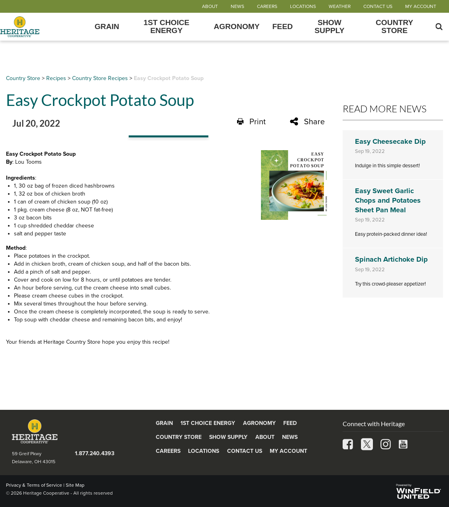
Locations (303, 6)
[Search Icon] (439, 27)
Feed (283, 27)
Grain (106, 27)
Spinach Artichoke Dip (391, 259)
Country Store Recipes (100, 78)
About (210, 6)
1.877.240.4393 (94, 453)
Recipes (56, 78)
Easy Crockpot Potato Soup (169, 78)
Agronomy (236, 27)
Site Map (75, 485)
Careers (267, 6)
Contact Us (377, 6)
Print (251, 121)
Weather (340, 6)
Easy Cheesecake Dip (390, 141)
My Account (420, 6)
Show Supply (329, 27)
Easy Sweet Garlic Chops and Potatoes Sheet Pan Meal (388, 200)
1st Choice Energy (166, 27)
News (237, 6)
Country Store (394, 27)
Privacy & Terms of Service (34, 485)
